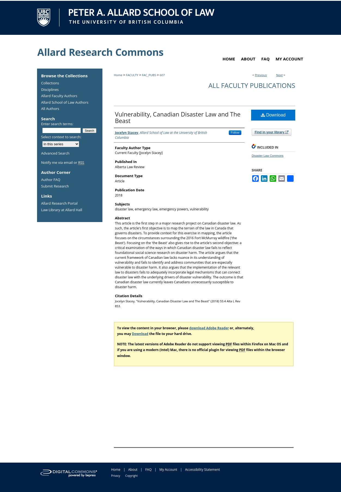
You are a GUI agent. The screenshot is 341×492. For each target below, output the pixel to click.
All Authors (50, 109)
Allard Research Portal (59, 203)
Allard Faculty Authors (59, 96)
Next (279, 75)
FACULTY (132, 75)
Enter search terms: (57, 123)
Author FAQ (50, 180)
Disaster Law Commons (268, 155)
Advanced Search (55, 153)
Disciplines (50, 90)
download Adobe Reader (209, 328)
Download (273, 115)
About (133, 469)
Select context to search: (61, 136)
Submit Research (55, 186)
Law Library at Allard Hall (61, 210)
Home (118, 75)
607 (162, 75)
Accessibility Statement (202, 469)
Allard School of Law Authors (64, 102)
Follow (235, 132)
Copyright (131, 476)
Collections (50, 83)
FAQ (148, 469)
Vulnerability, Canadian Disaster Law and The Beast (177, 117)
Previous (261, 75)
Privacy (115, 476)
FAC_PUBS (149, 75)
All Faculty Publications (251, 85)
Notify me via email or (62, 163)
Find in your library (271, 132)
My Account (168, 469)
